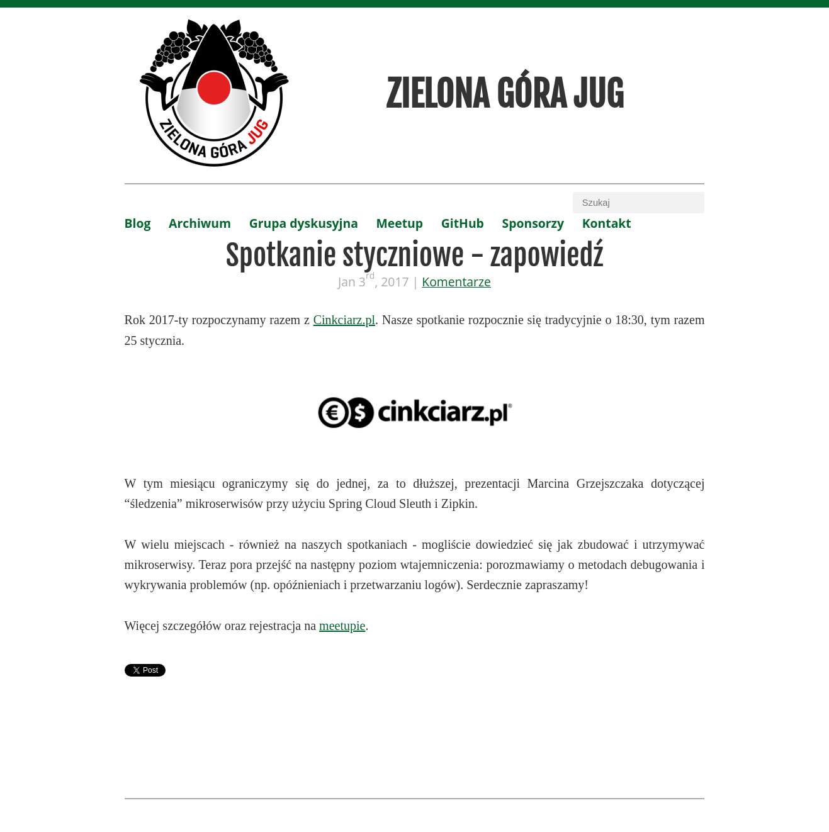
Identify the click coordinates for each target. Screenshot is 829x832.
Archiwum (200, 223)
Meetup (400, 223)
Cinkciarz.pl (344, 320)
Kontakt (606, 223)
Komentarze (456, 281)
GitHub (462, 223)
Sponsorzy (533, 223)
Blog (138, 223)
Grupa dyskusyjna (303, 223)
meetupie (342, 625)
